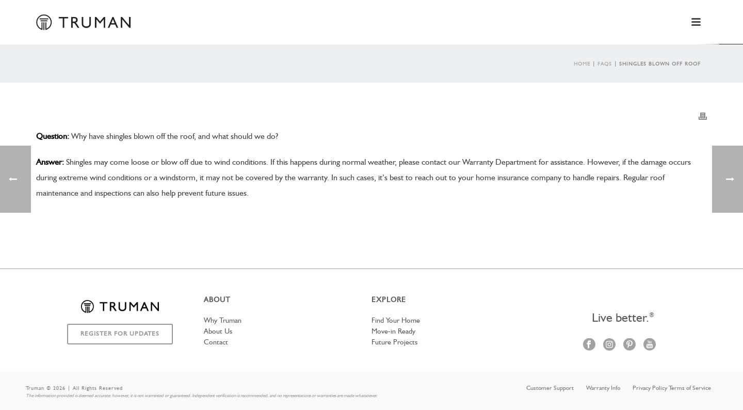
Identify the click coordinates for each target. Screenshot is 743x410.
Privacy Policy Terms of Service (672, 388)
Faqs (604, 64)
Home (582, 64)
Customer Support (550, 388)
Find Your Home (396, 320)
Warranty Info (603, 388)
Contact (216, 342)
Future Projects (394, 342)
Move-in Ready (393, 331)
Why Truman (222, 320)
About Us (218, 331)
